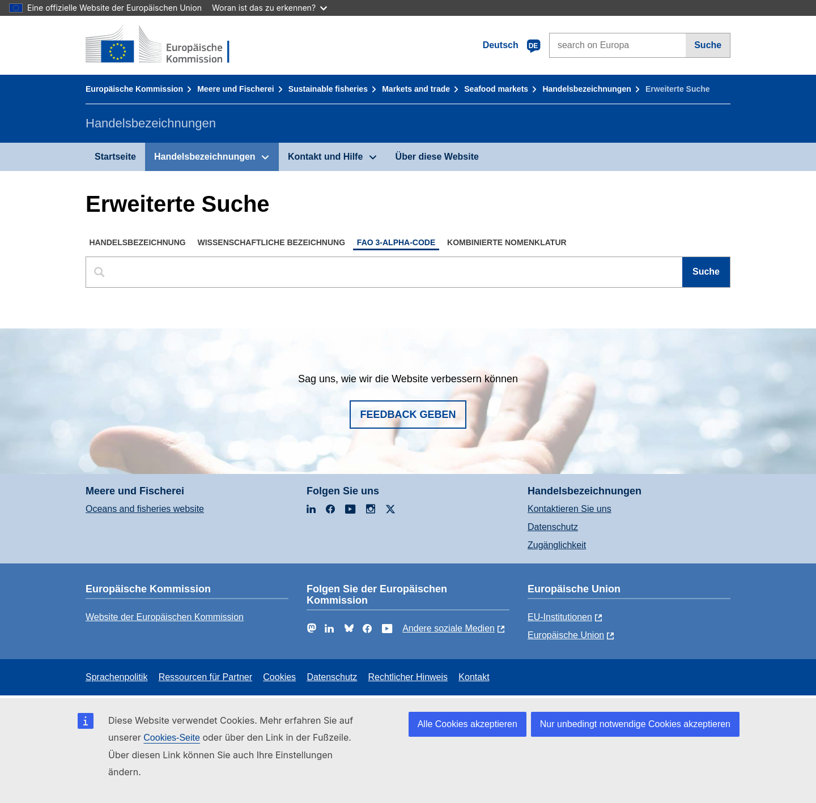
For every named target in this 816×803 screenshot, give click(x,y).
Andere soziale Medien (448, 628)
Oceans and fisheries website (145, 509)
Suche (707, 45)
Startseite (115, 156)
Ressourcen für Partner (205, 677)
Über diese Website (437, 156)
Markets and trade (416, 88)
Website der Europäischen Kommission (165, 617)
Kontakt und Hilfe (325, 156)
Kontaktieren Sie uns (569, 509)
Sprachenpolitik (116, 677)
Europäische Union (566, 635)
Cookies (279, 677)
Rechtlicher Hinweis (408, 677)
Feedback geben (408, 414)
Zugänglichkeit (557, 545)
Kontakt (473, 677)
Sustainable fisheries (328, 88)
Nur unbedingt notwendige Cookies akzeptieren (635, 724)
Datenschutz (553, 527)
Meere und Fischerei (235, 88)
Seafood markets (496, 88)
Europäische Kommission (134, 88)
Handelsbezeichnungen (586, 88)
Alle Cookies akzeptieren (467, 724)
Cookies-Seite (171, 737)
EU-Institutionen (560, 617)
